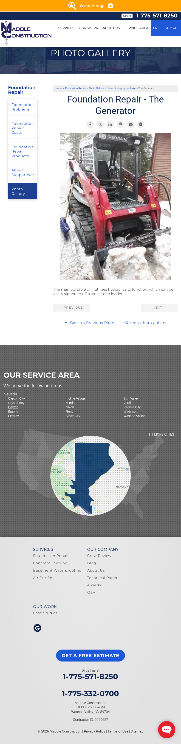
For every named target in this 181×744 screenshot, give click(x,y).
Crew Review (99, 556)
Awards (94, 585)
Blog (91, 563)
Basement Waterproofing (57, 570)
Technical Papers (103, 578)
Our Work (88, 28)
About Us (111, 28)
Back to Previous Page (89, 322)
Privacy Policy (94, 731)
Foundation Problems (22, 106)
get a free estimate (90, 655)
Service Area (136, 28)
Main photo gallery (145, 322)
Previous (71, 307)
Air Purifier (43, 578)
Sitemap (137, 731)
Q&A (91, 592)
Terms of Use (118, 731)
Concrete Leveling (50, 563)
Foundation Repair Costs (22, 128)
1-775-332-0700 (90, 693)
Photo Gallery (18, 191)
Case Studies (45, 613)
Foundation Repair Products (22, 151)
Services (66, 28)
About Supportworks (24, 172)
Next (159, 307)
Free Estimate (166, 28)
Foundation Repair (21, 89)
